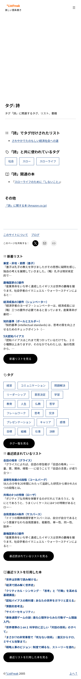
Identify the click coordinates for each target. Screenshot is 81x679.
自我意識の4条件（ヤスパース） (23, 514)
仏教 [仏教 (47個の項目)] (38, 404)
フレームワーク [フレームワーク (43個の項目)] (16, 413)
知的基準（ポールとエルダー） (22, 321)
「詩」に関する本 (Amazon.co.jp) (26, 205)
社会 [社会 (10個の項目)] (11, 161)
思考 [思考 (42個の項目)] (37, 413)
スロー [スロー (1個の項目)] (26, 161)
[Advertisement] (40, 59)
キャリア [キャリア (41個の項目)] (45, 422)
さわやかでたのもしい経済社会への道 (35, 141)
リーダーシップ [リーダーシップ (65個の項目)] (16, 394)
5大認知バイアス (13, 336)
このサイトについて (15, 235)
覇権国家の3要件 (13, 282)
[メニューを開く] (74, 8)
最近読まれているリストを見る (28, 556)
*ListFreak (13, 6)
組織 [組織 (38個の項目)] (23, 431)
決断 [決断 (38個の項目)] (52, 431)
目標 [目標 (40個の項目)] (9, 431)
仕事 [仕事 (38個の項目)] (38, 431)
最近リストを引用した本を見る (28, 657)
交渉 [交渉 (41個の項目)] (51, 413)
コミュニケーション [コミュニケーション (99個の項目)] (33, 385)
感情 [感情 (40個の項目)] (62, 422)
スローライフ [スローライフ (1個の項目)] (48, 161)
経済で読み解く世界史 (20, 585)
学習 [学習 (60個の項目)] (57, 394)
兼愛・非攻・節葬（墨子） (19, 263)
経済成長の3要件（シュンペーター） (26, 302)
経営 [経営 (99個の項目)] (9, 385)
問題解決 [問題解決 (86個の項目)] (59, 385)
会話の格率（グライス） (18, 460)
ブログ (35, 235)
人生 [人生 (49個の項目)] (23, 404)
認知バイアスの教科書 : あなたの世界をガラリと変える (40, 600)
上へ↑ (73, 673)
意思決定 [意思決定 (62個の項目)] (40, 394)
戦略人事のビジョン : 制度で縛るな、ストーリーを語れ (40, 647)
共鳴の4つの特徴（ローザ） (20, 495)
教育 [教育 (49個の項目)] (9, 404)
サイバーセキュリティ (19, 612)
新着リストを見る (20, 359)
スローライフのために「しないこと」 (37, 182)
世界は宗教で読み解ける (21, 579)
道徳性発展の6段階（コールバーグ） (26, 479)
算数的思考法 (14, 606)
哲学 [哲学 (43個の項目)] (52, 404)
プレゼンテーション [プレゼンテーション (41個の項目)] (19, 422)
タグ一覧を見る (19, 443)
